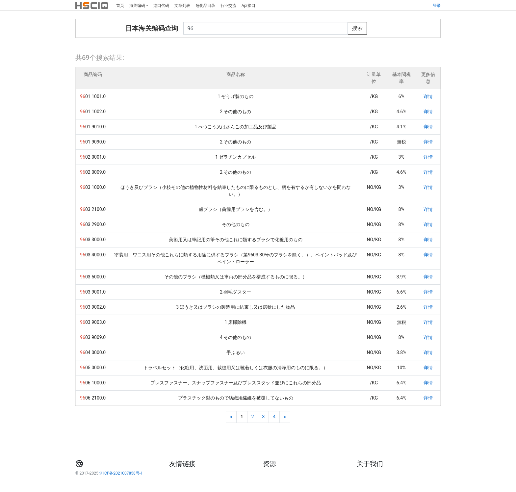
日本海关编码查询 (151, 28)
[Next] (284, 417)
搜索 (357, 28)
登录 (437, 5)
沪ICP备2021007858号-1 (121, 473)
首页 (120, 5)
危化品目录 (205, 5)
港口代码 (161, 5)
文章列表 (182, 5)
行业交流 (228, 5)
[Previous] (231, 417)
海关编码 (137, 5)
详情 (428, 96)
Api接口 (248, 5)
